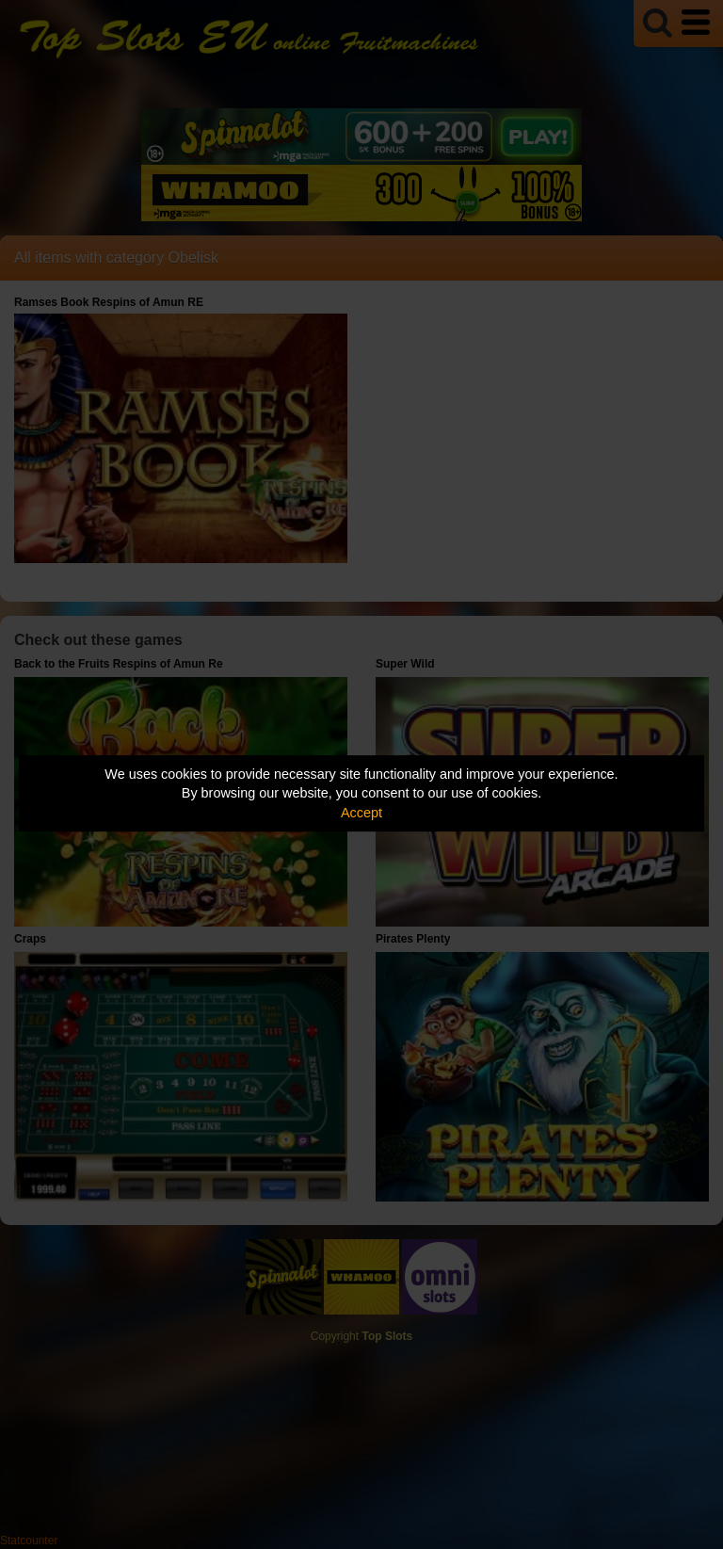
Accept (361, 812)
